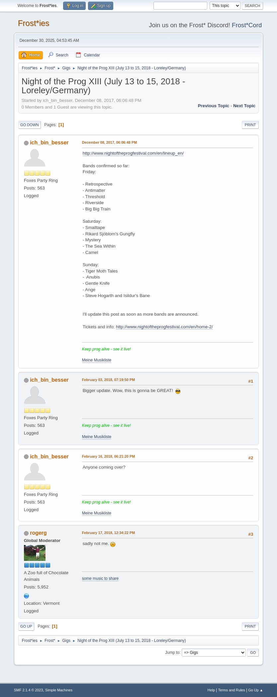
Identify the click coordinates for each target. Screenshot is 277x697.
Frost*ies (33, 23)
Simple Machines (58, 690)
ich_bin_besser (49, 142)
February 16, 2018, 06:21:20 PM (108, 456)
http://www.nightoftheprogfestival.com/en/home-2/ (164, 326)
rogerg (38, 533)
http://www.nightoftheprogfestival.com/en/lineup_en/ (133, 153)
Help (211, 690)
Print (250, 125)
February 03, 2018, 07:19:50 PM (108, 380)
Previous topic (214, 105)
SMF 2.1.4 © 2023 (28, 690)
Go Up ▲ (255, 690)
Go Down (29, 125)
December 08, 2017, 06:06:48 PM (109, 142)
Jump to (172, 652)
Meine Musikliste (97, 360)
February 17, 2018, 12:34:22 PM (108, 533)
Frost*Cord (247, 25)
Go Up (26, 626)
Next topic (244, 105)
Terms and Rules (231, 690)
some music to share (100, 578)
